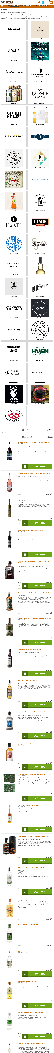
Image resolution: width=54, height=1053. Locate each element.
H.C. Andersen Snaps (40, 167)
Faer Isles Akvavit (14, 124)
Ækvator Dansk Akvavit (40, 403)
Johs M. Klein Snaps (40, 189)
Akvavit (13, 38)
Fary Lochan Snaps (14, 146)
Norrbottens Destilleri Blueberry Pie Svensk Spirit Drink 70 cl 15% (34, 442)
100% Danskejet (35, 5)
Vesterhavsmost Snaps (40, 382)
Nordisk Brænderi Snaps (40, 253)
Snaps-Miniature (14, 360)
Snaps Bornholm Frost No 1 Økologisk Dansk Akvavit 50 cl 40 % (34, 711)
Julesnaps (14, 210)
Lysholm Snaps (40, 231)
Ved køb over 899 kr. (26, 5)
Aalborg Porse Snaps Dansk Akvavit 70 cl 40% (29, 649)
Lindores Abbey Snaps (40, 210)
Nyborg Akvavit (14, 296)
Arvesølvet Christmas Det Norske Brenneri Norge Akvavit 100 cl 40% (34, 593)
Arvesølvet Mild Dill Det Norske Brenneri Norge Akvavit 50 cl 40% (34, 618)
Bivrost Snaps (40, 60)
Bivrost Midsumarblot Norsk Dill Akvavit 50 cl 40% (30, 1012)
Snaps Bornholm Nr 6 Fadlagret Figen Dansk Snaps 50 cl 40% (33, 836)
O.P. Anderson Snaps (40, 296)
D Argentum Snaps (14, 103)
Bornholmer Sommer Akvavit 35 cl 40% (28, 924)
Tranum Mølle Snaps (13, 382)
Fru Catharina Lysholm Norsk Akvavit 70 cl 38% (30, 899)
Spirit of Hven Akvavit (40, 360)
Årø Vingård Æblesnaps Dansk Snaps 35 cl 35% (30, 499)
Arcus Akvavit (14, 60)
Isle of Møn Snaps (14, 189)
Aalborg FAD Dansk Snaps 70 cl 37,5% (27, 680)
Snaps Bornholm (40, 339)
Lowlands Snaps (14, 231)
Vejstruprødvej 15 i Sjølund (13, 6)
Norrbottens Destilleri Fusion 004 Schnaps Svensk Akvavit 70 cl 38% (34, 950)
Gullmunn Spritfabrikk (14, 167)
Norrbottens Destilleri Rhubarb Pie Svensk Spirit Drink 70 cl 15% (34, 473)
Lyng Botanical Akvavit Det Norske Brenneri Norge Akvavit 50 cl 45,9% (34, 562)
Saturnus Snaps (13, 339)
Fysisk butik (6, 6)
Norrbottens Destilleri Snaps (14, 274)
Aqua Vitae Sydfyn (40, 38)
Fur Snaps (40, 146)
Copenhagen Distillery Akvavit (40, 81)
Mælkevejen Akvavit (14, 253)
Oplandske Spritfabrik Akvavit (14, 317)
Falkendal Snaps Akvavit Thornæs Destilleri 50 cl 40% (31, 1043)
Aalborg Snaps (14, 424)
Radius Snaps (40, 317)
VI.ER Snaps (14, 403)
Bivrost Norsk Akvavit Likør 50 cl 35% (27, 981)
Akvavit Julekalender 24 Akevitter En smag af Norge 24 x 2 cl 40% (34, 774)
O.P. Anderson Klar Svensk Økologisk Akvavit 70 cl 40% (32, 867)
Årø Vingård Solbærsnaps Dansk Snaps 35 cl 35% (30, 530)
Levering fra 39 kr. (7, 5)
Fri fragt (20, 5)
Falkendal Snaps (40, 124)
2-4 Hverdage (14, 5)
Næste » (50, 429)
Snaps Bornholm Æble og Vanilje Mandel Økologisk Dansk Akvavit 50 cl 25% (34, 743)
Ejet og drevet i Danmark (43, 5)
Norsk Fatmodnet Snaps (40, 274)
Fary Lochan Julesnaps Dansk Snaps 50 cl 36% (30, 805)
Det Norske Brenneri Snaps (40, 103)
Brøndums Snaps (14, 81)
